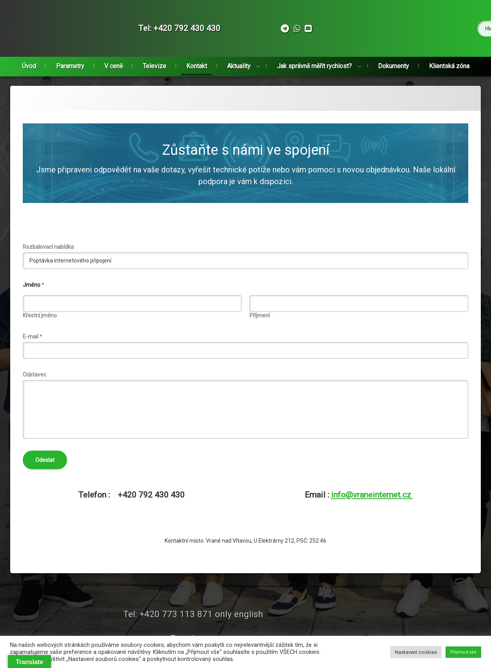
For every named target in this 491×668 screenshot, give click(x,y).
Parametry (70, 64)
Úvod (29, 64)
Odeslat (45, 460)
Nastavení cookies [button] (416, 652)
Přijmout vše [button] (463, 652)
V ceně (113, 64)
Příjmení (259, 315)
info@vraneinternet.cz (372, 495)
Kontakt (196, 64)
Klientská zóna (449, 64)
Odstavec (34, 374)
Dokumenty (393, 64)
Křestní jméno (40, 315)
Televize (154, 64)
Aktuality (239, 64)
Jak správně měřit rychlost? (314, 64)
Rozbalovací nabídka (48, 247)
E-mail (32, 336)
